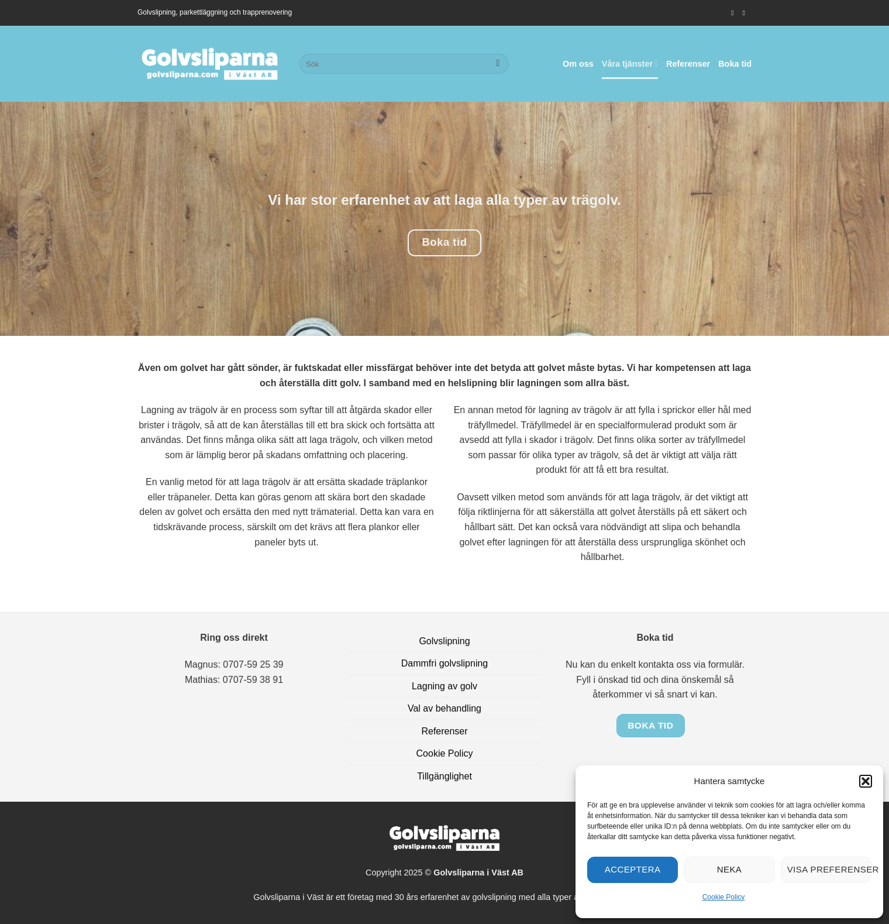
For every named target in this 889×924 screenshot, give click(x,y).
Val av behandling (444, 708)
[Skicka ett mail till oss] (745, 13)
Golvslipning (444, 641)
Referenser (688, 63)
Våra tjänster (630, 63)
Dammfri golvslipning (444, 663)
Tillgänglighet (444, 776)
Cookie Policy (723, 897)
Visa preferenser (829, 869)
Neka (729, 869)
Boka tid (735, 63)
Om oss (578, 63)
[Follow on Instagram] (734, 13)
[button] (865, 781)
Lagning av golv (444, 686)
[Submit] (498, 64)
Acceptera (633, 869)
